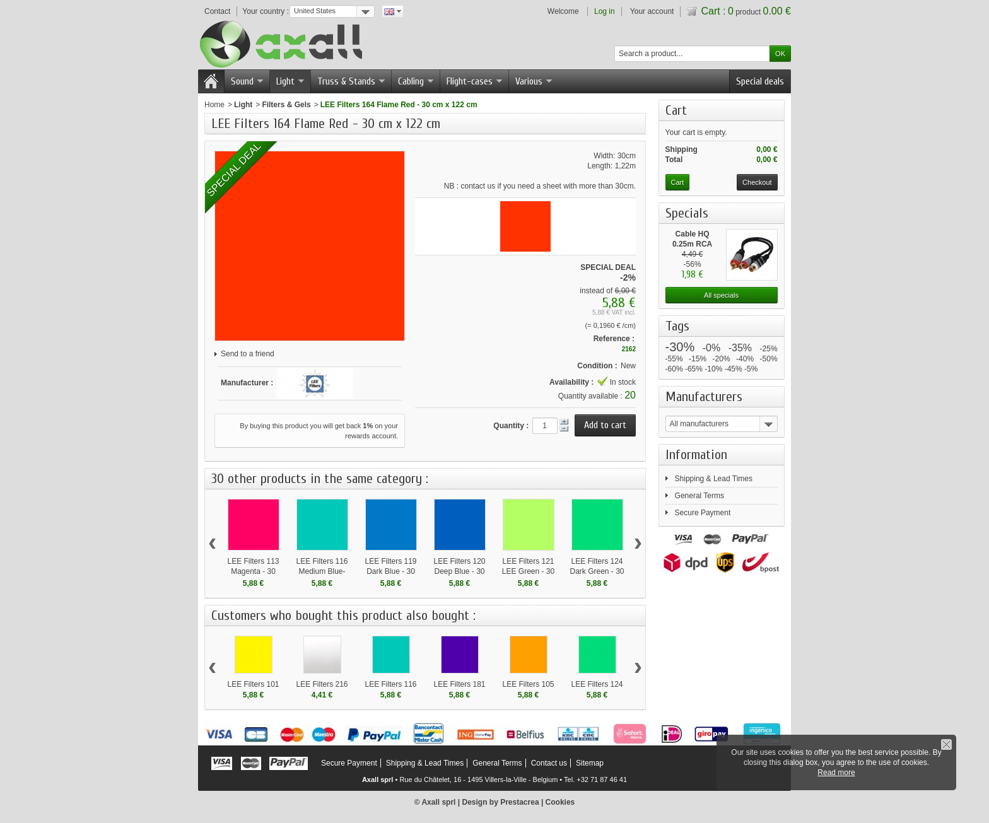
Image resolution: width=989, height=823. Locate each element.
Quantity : (511, 425)
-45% (733, 369)
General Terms (699, 495)
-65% (694, 369)
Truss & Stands (351, 81)
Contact (217, 11)
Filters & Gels (286, 104)
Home (214, 104)
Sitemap (590, 763)
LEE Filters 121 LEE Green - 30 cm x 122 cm (528, 571)
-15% (697, 358)
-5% (751, 369)
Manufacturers (703, 396)
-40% (745, 358)
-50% (769, 358)
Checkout (756, 182)
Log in (604, 11)
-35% (740, 347)
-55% (674, 358)
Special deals (760, 81)
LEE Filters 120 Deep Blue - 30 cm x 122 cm (459, 571)
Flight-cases (474, 81)
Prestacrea (519, 802)
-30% (680, 347)
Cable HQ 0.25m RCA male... (692, 244)
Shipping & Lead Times (713, 478)
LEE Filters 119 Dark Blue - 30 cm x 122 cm (390, 571)
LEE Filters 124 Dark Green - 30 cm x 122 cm (597, 571)
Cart (679, 110)
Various (533, 81)
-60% (674, 369)
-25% (769, 348)
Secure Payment (703, 512)
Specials (686, 213)
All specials (721, 295)
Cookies (560, 802)
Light (290, 81)
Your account (652, 11)
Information (696, 455)
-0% (711, 347)
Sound (247, 81)
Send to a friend (247, 353)
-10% (713, 369)
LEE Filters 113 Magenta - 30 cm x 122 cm (253, 571)
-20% (721, 358)
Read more (836, 772)
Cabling (415, 81)
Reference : (614, 338)
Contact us (549, 763)
